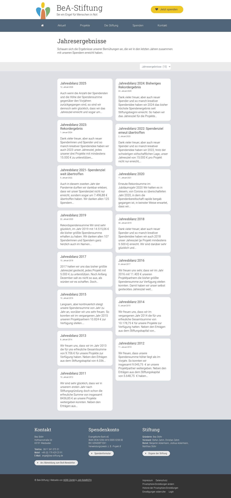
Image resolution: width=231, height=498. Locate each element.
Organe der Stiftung (156, 453)
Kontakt (162, 25)
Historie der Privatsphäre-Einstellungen (160, 488)
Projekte (85, 25)
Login (171, 491)
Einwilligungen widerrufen (154, 491)
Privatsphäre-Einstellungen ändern (158, 484)
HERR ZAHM (69, 480)
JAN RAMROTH (84, 480)
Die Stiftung (111, 25)
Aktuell (62, 25)
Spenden (138, 25)
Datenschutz (161, 480)
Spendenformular (101, 453)
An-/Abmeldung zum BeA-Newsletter (56, 462)
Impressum (147, 480)
